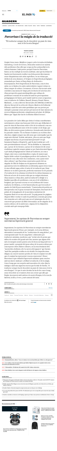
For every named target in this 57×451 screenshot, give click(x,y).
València (26, 295)
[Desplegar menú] (3, 14)
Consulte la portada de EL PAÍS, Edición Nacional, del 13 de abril (26, 30)
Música (34, 25)
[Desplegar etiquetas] (52, 295)
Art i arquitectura (20, 25)
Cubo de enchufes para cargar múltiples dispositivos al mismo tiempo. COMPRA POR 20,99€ (48, 409)
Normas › (51, 287)
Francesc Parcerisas (18, 295)
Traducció (6, 295)
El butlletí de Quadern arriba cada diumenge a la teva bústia (19, 284)
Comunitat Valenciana (39, 295)
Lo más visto (5, 376)
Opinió (11, 295)
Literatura (4, 25)
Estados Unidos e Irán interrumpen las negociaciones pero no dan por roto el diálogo (22, 388)
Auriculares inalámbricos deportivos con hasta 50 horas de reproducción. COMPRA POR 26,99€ (15, 430)
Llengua (47, 295)
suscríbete (42, 10)
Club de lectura (11, 25)
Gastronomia (49, 25)
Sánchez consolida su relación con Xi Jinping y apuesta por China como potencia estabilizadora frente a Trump (28, 394)
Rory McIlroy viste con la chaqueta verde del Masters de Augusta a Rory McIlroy (26, 370)
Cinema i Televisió (28, 25)
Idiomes (31, 295)
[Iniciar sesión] (50, 11)
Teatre (38, 25)
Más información (8, 302)
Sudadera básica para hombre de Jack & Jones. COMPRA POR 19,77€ (47, 425)
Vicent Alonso (28, 50)
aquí (35, 302)
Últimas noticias (6, 357)
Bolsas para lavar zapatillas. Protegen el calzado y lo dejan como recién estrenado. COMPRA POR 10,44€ (47, 417)
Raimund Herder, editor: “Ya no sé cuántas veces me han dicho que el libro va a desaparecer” (29, 360)
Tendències (43, 25)
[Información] (35, 34)
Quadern (9, 22)
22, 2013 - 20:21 (28, 52)
